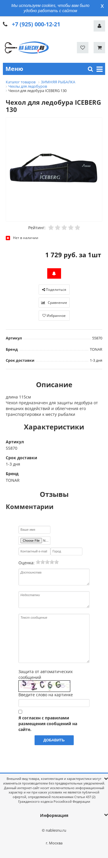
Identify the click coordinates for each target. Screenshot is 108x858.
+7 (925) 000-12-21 (36, 24)
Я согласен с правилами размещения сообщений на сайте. (47, 723)
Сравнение (54, 302)
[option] (54, 170)
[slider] (47, 562)
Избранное (54, 315)
